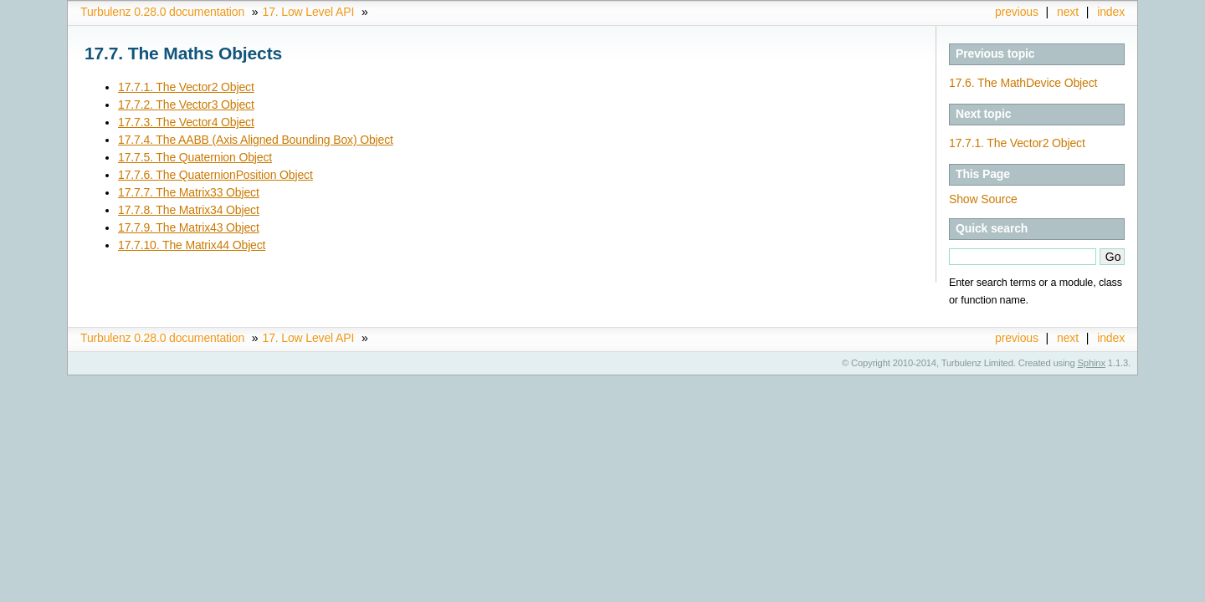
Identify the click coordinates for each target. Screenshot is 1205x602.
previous (1016, 11)
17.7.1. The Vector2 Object (1017, 143)
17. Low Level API (309, 11)
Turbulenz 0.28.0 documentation (162, 11)
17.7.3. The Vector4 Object (186, 122)
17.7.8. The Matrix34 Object (188, 210)
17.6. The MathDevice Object (1023, 82)
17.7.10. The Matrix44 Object (191, 245)
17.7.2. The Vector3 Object (186, 104)
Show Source (983, 199)
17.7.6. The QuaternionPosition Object (215, 174)
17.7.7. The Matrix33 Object (188, 192)
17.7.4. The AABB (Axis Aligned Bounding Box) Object (255, 139)
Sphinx (1091, 363)
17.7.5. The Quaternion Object (195, 157)
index (1111, 11)
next (1068, 11)
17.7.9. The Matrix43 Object (188, 227)
